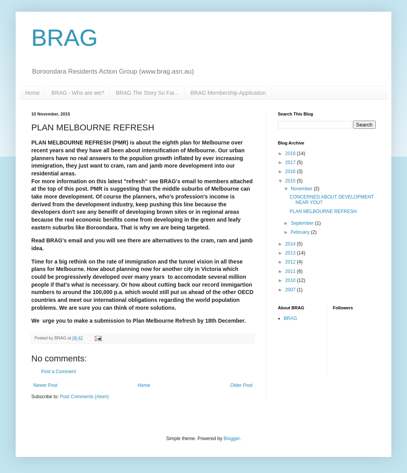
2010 (291, 280)
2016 (291, 171)
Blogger (231, 438)
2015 (291, 181)
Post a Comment (58, 371)
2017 (291, 162)
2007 (291, 289)
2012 (291, 262)
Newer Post (45, 385)
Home (32, 93)
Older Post (241, 385)
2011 (291, 271)
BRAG (64, 38)
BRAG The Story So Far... (147, 93)
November (302, 188)
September (303, 223)
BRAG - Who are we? (77, 93)
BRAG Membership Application (228, 93)
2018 (291, 153)
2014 (291, 244)
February (301, 232)
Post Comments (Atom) (84, 396)
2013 (291, 253)
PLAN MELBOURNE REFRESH (323, 211)
